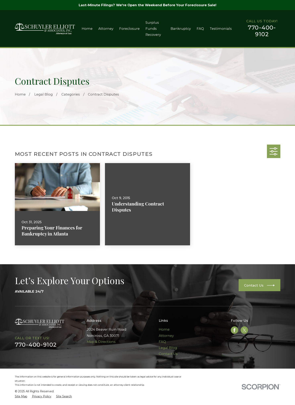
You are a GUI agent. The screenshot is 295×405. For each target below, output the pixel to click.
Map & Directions (101, 342)
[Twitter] (244, 330)
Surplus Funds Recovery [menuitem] (153, 29)
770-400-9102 (262, 31)
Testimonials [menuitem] (221, 29)
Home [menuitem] (87, 29)
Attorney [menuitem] (105, 29)
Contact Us (168, 354)
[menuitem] (21, 396)
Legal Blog (168, 348)
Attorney (166, 336)
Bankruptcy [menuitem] (181, 29)
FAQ (162, 342)
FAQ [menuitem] (200, 29)
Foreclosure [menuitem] (129, 29)
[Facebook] (234, 330)
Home (164, 329)
